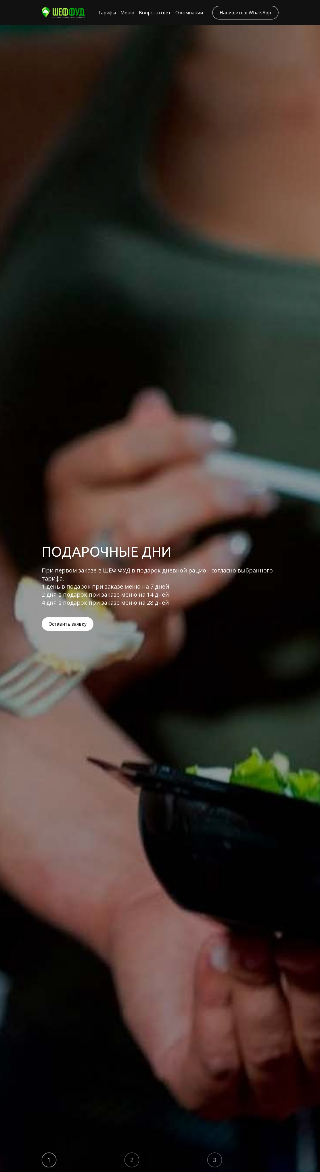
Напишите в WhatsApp (245, 12)
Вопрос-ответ (155, 12)
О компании (189, 12)
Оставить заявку (68, 624)
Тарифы (107, 12)
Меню (127, 12)
